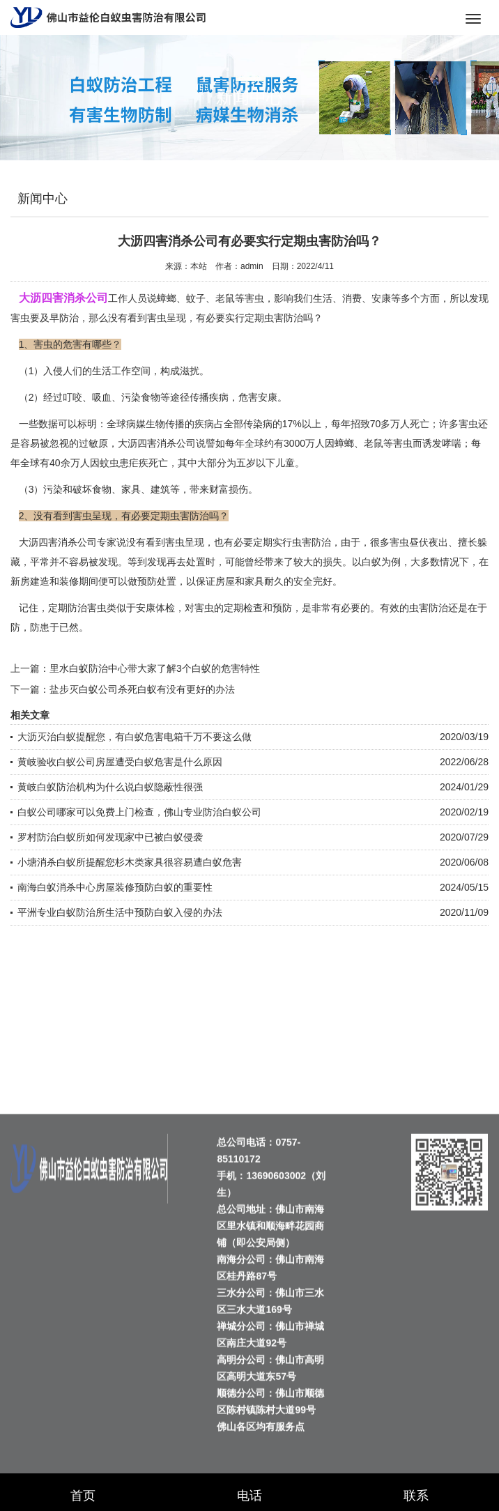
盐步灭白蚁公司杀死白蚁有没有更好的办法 (142, 689)
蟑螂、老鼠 (359, 443)
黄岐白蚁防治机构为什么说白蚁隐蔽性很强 (110, 786)
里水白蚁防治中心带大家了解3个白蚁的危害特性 (154, 668)
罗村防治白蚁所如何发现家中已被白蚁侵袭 (110, 837)
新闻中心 (42, 199)
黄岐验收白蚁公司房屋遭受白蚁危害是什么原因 (119, 761)
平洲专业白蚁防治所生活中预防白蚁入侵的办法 (119, 912)
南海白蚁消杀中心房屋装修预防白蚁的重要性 (115, 887)
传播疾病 (209, 397)
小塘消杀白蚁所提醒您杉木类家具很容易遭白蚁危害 (129, 862)
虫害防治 (311, 542)
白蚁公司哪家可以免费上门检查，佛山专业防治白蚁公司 (139, 812)
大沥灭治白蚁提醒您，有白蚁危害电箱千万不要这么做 (134, 736)
